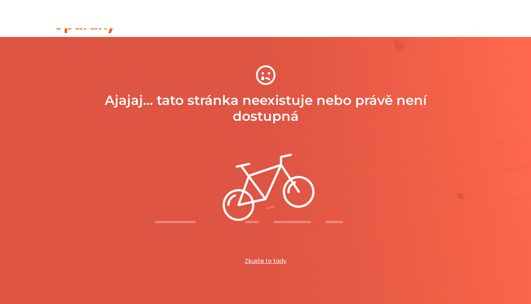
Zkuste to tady (266, 261)
